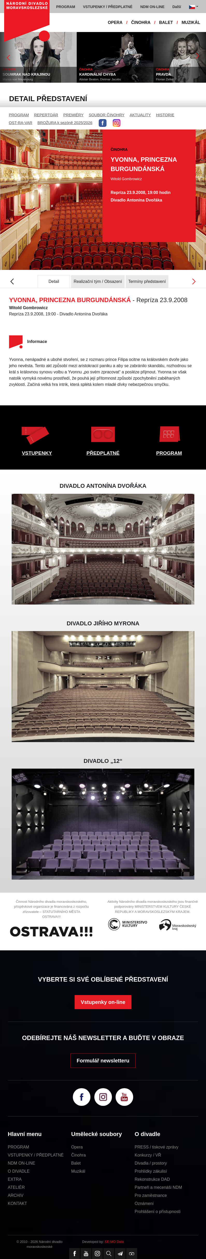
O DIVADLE (19, 1171)
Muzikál (78, 1171)
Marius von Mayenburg (18, 79)
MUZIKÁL (191, 22)
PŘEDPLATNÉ (103, 453)
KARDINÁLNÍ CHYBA (97, 74)
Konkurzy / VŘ (148, 1155)
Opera (77, 1147)
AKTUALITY (140, 115)
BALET (166, 22)
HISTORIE (165, 115)
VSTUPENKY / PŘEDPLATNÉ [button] (107, 7)
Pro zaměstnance (151, 1195)
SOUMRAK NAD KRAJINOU (26, 74)
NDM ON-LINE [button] (152, 7)
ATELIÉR (16, 1187)
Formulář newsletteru (103, 1060)
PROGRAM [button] (65, 7)
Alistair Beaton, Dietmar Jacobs (100, 79)
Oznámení (144, 1203)
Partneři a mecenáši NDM (158, 1187)
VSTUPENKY (37, 453)
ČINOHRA (141, 22)
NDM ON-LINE (21, 1163)
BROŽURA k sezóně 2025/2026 (65, 122)
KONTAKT (17, 1203)
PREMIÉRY (73, 115)
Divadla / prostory (151, 1163)
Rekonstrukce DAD (152, 1179)
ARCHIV (15, 1195)
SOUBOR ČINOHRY (106, 115)
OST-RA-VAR (20, 122)
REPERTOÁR (46, 115)
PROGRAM (19, 115)
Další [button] (176, 7)
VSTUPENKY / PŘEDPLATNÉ (35, 1155)
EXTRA (15, 1179)
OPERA (115, 22)
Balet (76, 1163)
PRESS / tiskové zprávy (157, 1147)
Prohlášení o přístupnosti (158, 1211)
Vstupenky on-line (103, 1002)
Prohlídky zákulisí (151, 1171)
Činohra (78, 1155)
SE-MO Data (114, 1242)
